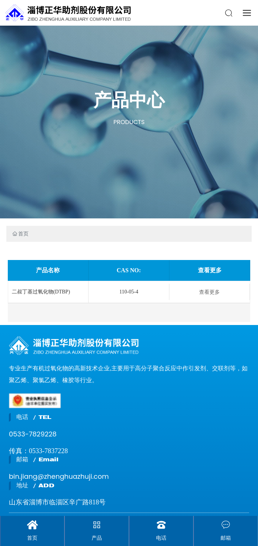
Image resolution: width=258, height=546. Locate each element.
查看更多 (209, 292)
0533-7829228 (33, 434)
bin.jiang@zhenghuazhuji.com (59, 476)
